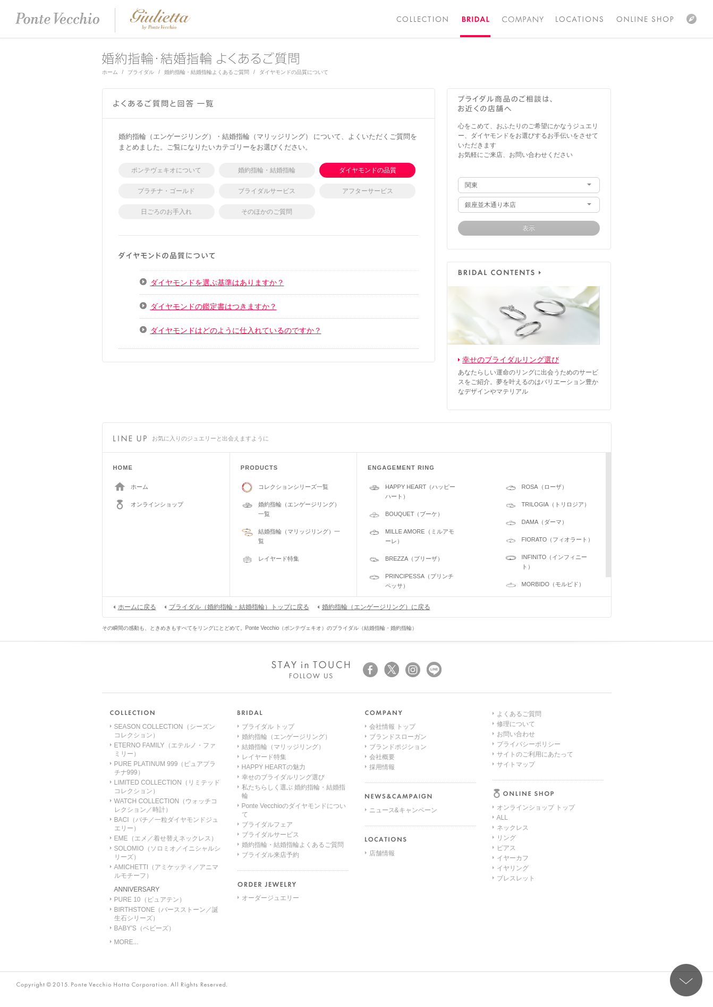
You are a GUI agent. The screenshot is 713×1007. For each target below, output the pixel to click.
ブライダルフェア (267, 824)
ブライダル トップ (268, 726)
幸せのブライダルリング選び (510, 359)
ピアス (506, 767)
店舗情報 (382, 853)
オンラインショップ (157, 504)
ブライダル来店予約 (270, 855)
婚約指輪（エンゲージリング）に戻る (373, 606)
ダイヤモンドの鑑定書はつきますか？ (213, 306)
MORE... (126, 942)
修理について (516, 838)
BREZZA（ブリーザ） (414, 558)
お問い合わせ (516, 848)
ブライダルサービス (270, 834)
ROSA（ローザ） (544, 487)
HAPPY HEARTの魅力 (273, 767)
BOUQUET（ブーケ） (414, 514)
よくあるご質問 (519, 827)
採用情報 (382, 767)
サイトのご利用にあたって (535, 868)
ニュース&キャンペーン (403, 810)
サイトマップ (516, 878)
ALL (502, 736)
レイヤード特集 (278, 558)
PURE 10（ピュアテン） (149, 899)
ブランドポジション (398, 747)
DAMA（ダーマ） (545, 522)
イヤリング (513, 787)
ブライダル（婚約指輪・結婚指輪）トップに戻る (236, 606)
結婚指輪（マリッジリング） (283, 747)
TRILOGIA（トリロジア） (556, 504)
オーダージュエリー (270, 898)
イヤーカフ (513, 777)
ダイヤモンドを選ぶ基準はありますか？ (217, 282)
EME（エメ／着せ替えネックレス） (165, 838)
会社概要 (382, 757)
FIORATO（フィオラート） (558, 539)
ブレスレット (516, 797)
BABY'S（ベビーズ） (144, 928)
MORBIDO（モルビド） (553, 584)
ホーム (110, 72)
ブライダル (141, 72)
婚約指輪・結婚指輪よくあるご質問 (206, 72)
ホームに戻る (134, 606)
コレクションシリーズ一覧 (293, 487)
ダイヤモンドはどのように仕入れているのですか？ (235, 330)
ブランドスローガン (398, 736)
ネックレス (513, 747)
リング (506, 757)
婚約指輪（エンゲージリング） (286, 736)
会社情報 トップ (392, 726)
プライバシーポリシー (529, 858)
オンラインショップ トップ (536, 726)
